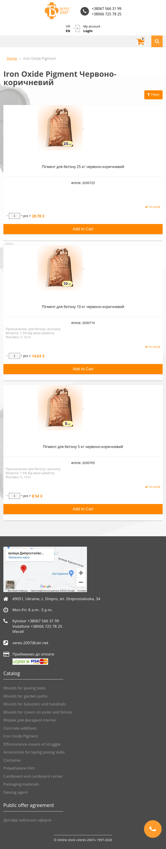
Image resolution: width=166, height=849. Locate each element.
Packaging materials (21, 784)
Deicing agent (15, 792)
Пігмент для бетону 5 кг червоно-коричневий (83, 446)
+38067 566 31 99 (106, 8)
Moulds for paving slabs (24, 687)
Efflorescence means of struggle (31, 744)
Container (12, 760)
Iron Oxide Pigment (20, 736)
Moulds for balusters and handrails (34, 704)
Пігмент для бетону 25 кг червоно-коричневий (83, 166)
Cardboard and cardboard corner (33, 776)
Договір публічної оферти (27, 820)
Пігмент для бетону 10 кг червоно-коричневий (83, 306)
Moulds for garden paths (25, 696)
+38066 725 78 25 (106, 14)
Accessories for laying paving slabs (34, 752)
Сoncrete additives (20, 728)
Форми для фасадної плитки (29, 720)
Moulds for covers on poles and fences (37, 712)
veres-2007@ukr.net (30, 642)
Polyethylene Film (19, 768)
